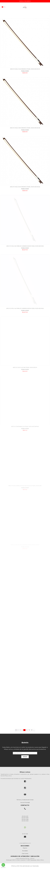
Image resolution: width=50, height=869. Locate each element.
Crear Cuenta (25, 853)
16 (31, 730)
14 (26, 730)
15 (29, 730)
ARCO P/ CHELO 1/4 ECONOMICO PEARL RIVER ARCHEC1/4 (25, 69)
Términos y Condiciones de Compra (25, 799)
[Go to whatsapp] (3, 865)
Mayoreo (25, 848)
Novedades (25, 850)
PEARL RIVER (25, 71)
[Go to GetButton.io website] (3, 867)
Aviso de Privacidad (25, 802)
